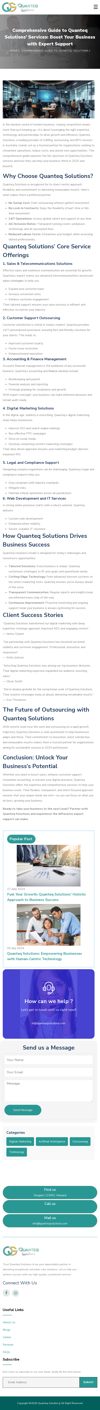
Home (14, 50)
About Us (9, 1322)
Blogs (6, 1330)
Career (7, 1337)
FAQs (6, 1352)
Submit (88, 1382)
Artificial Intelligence (52, 1142)
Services (8, 1345)
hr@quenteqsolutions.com (48, 1023)
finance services (58, 371)
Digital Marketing (20, 1142)
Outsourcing (80, 1142)
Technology (16, 1152)
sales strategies (13, 281)
